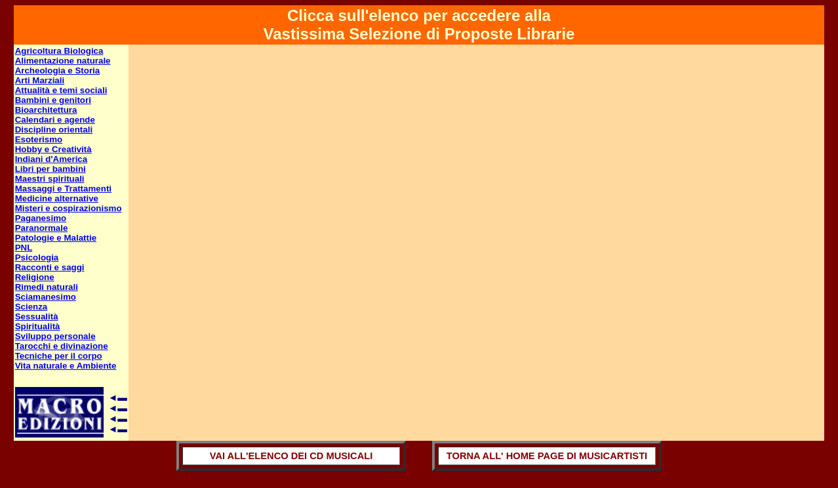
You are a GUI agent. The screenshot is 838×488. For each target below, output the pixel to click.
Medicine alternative (56, 198)
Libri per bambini (50, 169)
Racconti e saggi (50, 267)
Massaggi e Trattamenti (63, 188)
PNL (24, 248)
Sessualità (36, 316)
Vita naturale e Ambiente (66, 366)
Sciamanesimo (45, 297)
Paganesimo (41, 218)
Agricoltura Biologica (59, 51)
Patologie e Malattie (55, 238)
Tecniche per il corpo (58, 356)
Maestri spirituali (50, 179)
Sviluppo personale (55, 336)
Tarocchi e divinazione (61, 346)
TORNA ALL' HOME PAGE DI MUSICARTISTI (547, 456)
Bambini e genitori (53, 100)
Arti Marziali (40, 80)
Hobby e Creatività (53, 149)
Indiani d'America (51, 159)
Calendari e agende (55, 120)
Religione (34, 277)
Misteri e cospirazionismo (68, 208)
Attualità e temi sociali (61, 90)
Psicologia (37, 257)
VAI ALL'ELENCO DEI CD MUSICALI (291, 456)
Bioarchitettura (46, 110)
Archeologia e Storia (57, 70)
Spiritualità (37, 326)
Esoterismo (39, 139)
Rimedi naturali (46, 287)
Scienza (31, 307)
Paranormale (41, 228)
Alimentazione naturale (63, 61)
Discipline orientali (54, 129)
